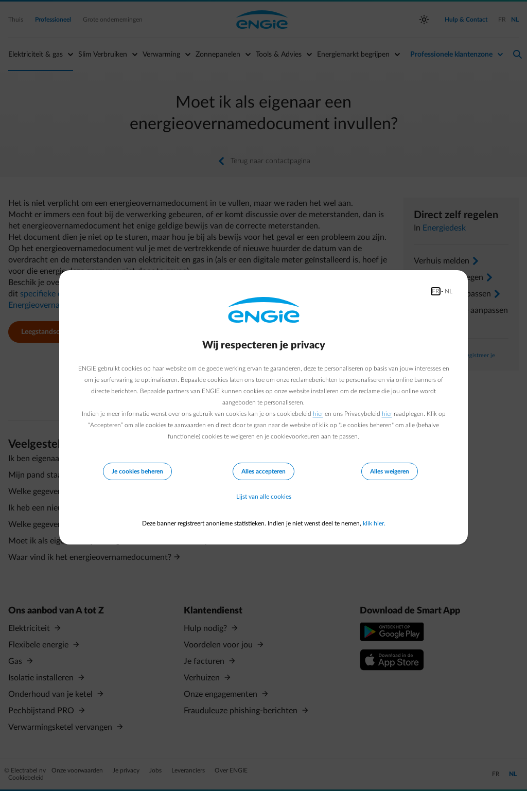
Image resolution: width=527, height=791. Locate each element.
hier (318, 414)
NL (448, 291)
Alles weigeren (389, 471)
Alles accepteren (263, 471)
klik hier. (374, 523)
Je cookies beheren (137, 471)
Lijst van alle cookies (263, 497)
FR (436, 291)
